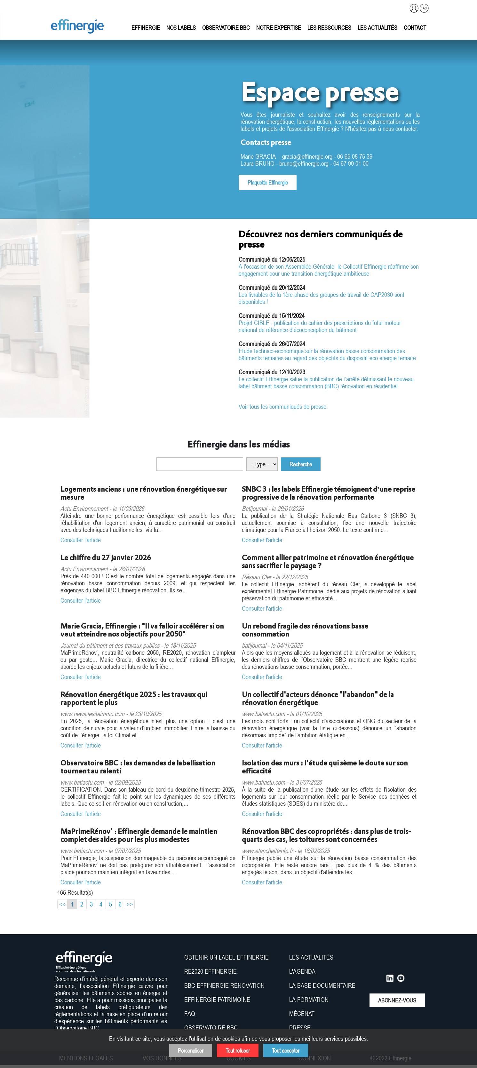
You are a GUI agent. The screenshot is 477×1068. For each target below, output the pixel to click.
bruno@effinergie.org (304, 163)
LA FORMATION (309, 999)
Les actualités (377, 27)
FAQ (189, 1013)
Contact (415, 27)
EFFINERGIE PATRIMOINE (217, 999)
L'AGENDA (303, 971)
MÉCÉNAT (301, 1013)
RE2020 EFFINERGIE (210, 971)
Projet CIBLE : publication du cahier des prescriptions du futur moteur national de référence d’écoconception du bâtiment (320, 326)
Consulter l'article (80, 540)
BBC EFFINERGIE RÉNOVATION (224, 985)
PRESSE (300, 1028)
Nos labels (181, 27)
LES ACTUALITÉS (311, 957)
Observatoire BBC (226, 27)
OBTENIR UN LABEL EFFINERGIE (226, 957)
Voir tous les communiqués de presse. (283, 406)
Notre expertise (278, 27)
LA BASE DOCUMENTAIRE (322, 985)
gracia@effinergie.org (307, 156)
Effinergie (145, 27)
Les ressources (329, 27)
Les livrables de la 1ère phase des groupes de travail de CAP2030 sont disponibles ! (321, 298)
